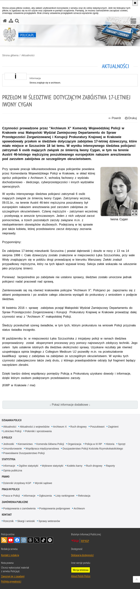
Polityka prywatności (11, 581)
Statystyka (8, 459)
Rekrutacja (84, 495)
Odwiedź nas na (10, 540)
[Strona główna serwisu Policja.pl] (5, 20)
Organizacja (74, 444)
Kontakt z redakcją (10, 555)
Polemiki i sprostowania (38, 431)
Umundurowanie (12, 448)
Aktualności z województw (34, 426)
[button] (133, 21)
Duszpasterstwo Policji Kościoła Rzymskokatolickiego (93, 448)
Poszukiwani (97, 426)
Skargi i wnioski (26, 521)
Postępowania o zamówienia (19, 508)
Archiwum (79, 508)
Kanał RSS (4, 540)
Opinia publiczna (12, 470)
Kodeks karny (74, 465)
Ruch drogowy (78, 426)
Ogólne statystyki (28, 465)
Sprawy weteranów (49, 521)
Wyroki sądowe (43, 483)
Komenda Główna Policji (50, 444)
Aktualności (27, 55)
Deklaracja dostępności (82, 555)
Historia (110, 444)
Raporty (110, 465)
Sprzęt (121, 444)
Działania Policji (12, 420)
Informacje (9, 465)
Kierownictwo (25, 444)
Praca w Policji (11, 489)
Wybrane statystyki (52, 465)
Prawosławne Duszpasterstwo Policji (24, 453)
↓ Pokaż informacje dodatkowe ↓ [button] (70, 404)
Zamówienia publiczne (15, 502)
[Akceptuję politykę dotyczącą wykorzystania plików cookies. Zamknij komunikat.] (135, 3)
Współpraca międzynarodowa (42, 448)
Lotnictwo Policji (12, 431)
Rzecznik (8, 521)
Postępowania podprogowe (54, 508)
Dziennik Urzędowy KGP (17, 483)
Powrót (114, 118)
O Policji (7, 437)
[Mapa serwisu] (11, 20)
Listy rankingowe (64, 495)
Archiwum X (60, 426)
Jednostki (8, 444)
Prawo (5, 477)
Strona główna (10, 55)
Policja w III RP (93, 444)
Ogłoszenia (45, 495)
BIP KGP (85, 541)
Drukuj (131, 118)
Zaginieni (113, 426)
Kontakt (7, 514)
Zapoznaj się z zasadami (12, 576)
